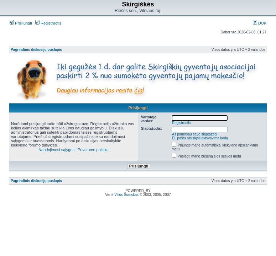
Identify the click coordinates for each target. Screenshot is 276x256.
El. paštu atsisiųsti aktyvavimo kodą (200, 138)
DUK (259, 23)
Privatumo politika (93, 150)
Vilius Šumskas (126, 195)
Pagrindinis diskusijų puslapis (36, 50)
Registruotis (48, 23)
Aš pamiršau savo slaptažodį (194, 134)
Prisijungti (21, 23)
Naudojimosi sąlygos (56, 150)
